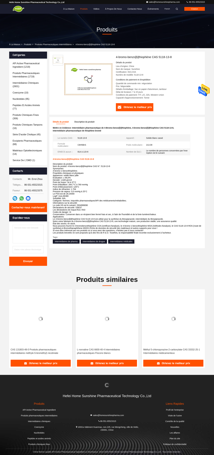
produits (27, 44)
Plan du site (175, 438)
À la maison (68, 9)
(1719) (26, 75)
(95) (21, 99)
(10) (20, 92)
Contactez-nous (135, 9)
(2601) (26, 85)
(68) (27, 142)
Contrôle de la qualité (174, 421)
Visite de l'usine (175, 415)
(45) (27, 134)
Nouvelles (174, 427)
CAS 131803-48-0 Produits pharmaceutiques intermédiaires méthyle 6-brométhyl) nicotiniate (34, 351)
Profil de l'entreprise (175, 410)
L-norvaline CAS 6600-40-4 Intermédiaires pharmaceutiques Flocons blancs (98, 351)
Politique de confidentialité (175, 444)
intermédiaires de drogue (94, 241)
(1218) (26, 65)
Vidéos (96, 9)
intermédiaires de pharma (66, 241)
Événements (153, 9)
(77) (26, 107)
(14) (27, 152)
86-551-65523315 (195, 2)
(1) (24, 160)
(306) (26, 117)
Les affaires (175, 433)
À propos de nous (113, 9)
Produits (83, 9)
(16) (27, 126)
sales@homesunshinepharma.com (163, 2)
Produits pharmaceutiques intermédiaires (53, 44)
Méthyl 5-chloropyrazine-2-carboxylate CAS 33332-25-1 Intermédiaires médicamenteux (171, 351)
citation (194, 9)
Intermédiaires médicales (121, 241)
